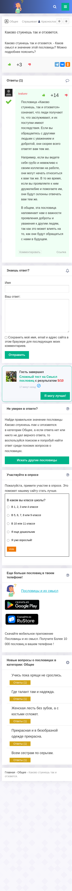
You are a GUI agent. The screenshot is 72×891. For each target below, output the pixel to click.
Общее (13, 21)
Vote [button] (11, 549)
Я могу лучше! (55, 395)
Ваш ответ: (12, 296)
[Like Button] (8, 64)
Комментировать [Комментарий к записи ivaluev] (29, 252)
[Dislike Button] (28, 64)
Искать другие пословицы (37, 460)
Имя (8, 282)
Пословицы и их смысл (39, 591)
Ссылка (61, 252)
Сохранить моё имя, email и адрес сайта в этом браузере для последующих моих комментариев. (37, 342)
